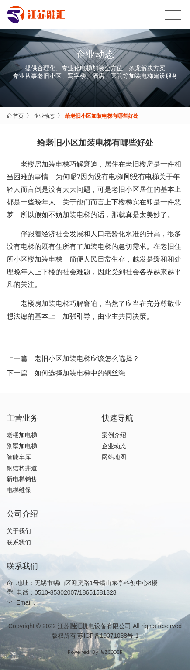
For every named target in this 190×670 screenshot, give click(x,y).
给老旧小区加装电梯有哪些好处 (101, 116)
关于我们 (19, 530)
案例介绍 (114, 435)
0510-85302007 (56, 592)
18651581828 (98, 592)
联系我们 (19, 542)
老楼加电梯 (22, 435)
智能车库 (19, 456)
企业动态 (44, 116)
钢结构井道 (22, 468)
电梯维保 (19, 489)
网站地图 (114, 456)
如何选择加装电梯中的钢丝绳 (80, 373)
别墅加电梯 (22, 445)
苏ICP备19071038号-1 (107, 635)
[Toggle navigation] (173, 15)
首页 (18, 116)
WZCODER (112, 652)
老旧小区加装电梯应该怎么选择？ (87, 358)
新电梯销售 (22, 479)
